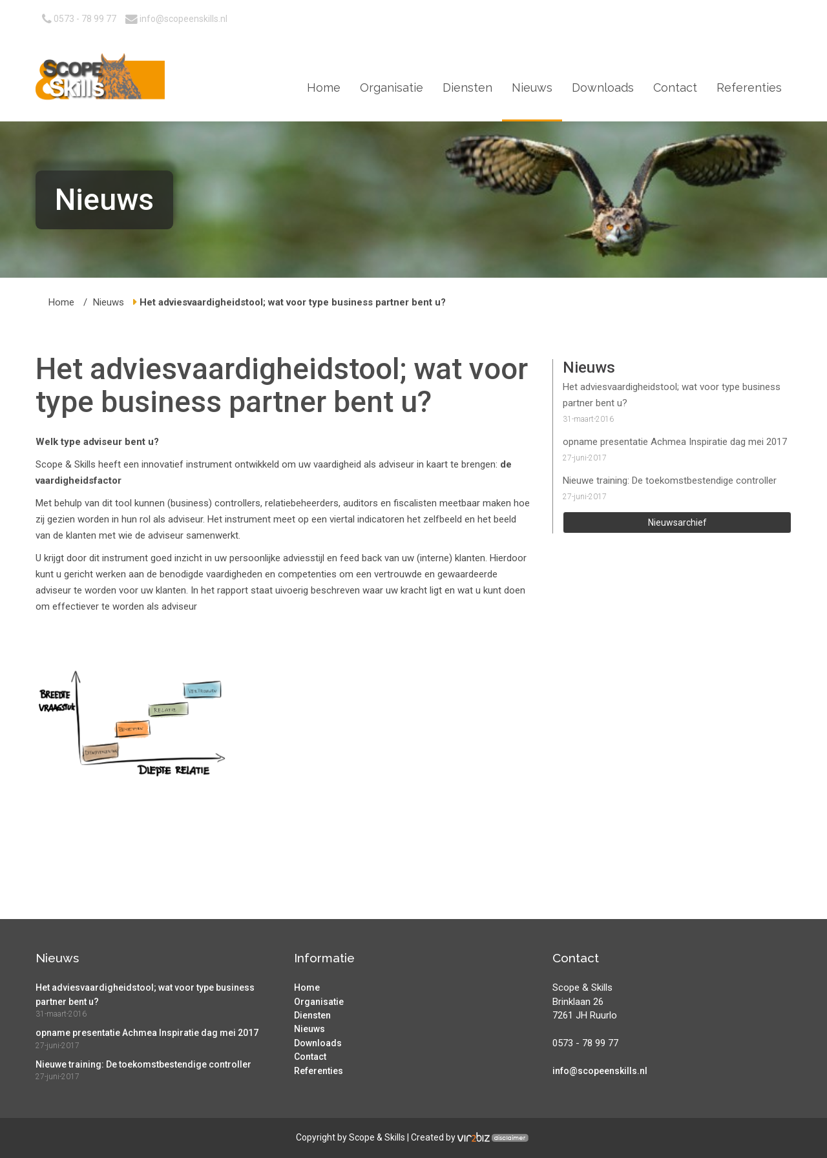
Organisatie (391, 87)
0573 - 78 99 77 (79, 19)
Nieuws (532, 87)
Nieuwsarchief (677, 522)
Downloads (603, 87)
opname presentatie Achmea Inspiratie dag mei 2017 (675, 442)
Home (323, 87)
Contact (675, 87)
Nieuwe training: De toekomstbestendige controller (670, 480)
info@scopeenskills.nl (176, 19)
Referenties (749, 87)
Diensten (467, 87)
